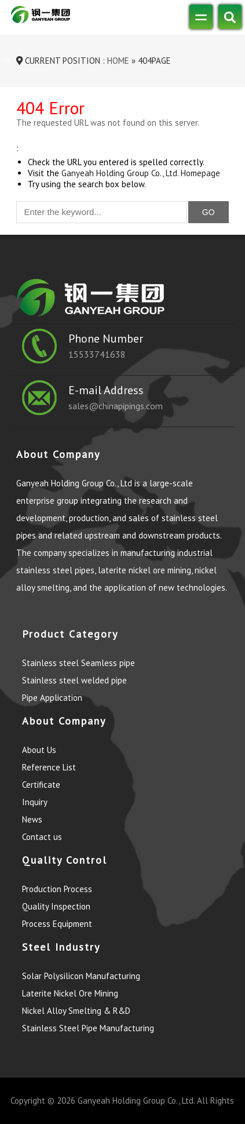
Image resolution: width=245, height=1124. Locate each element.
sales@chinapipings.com (115, 406)
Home (117, 60)
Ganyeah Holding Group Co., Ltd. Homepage (140, 173)
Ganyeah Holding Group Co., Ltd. (136, 1100)
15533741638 (97, 354)
